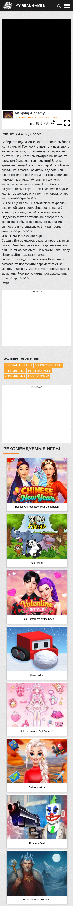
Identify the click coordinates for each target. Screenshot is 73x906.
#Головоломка (24, 117)
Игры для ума (15, 370)
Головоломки (38, 376)
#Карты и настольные (47, 117)
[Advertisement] (31, 318)
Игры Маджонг (39, 370)
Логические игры (48, 365)
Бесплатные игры (18, 365)
